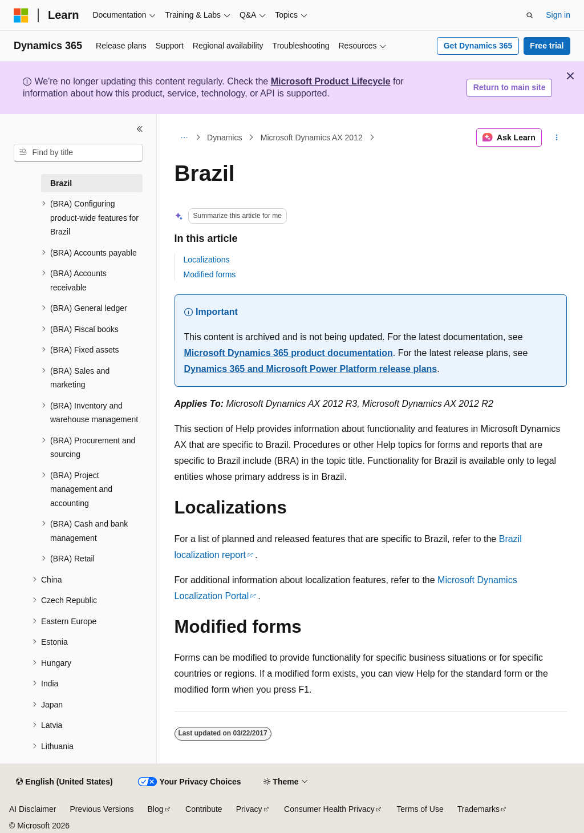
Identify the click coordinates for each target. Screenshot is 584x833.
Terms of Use (419, 809)
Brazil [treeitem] (61, 183)
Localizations (207, 259)
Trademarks (478, 809)
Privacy (249, 809)
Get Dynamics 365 (478, 45)
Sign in (558, 14)
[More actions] (556, 137)
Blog (156, 809)
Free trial (546, 45)
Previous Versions (101, 809)
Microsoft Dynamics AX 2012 (312, 137)
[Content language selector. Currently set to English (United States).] (64, 782)
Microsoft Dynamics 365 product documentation (288, 353)
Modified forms (210, 274)
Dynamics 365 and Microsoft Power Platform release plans (310, 369)
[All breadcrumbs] (184, 137)
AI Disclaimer (32, 809)
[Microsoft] (21, 15)
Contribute (203, 809)
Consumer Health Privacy (329, 809)
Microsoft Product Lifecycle (331, 81)
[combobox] (78, 153)
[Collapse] (140, 129)
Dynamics (224, 137)
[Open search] (529, 15)
